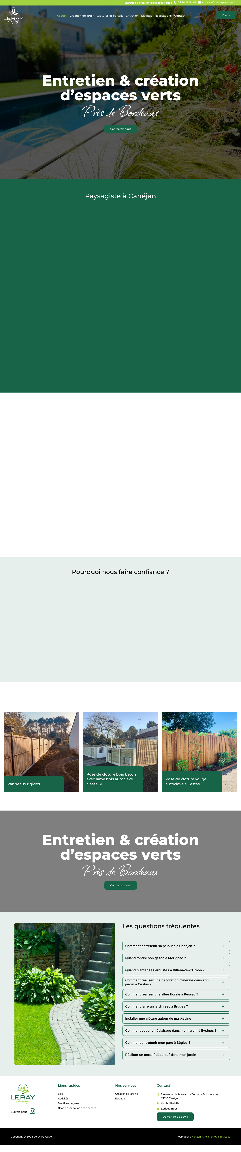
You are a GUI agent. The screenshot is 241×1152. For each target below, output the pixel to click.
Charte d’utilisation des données (77, 1108)
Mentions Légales (68, 1103)
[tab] (176, 946)
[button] (185, 2)
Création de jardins (126, 1093)
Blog (60, 1093)
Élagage (120, 1098)
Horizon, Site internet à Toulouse (211, 1136)
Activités (63, 1098)
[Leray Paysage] (13, 15)
